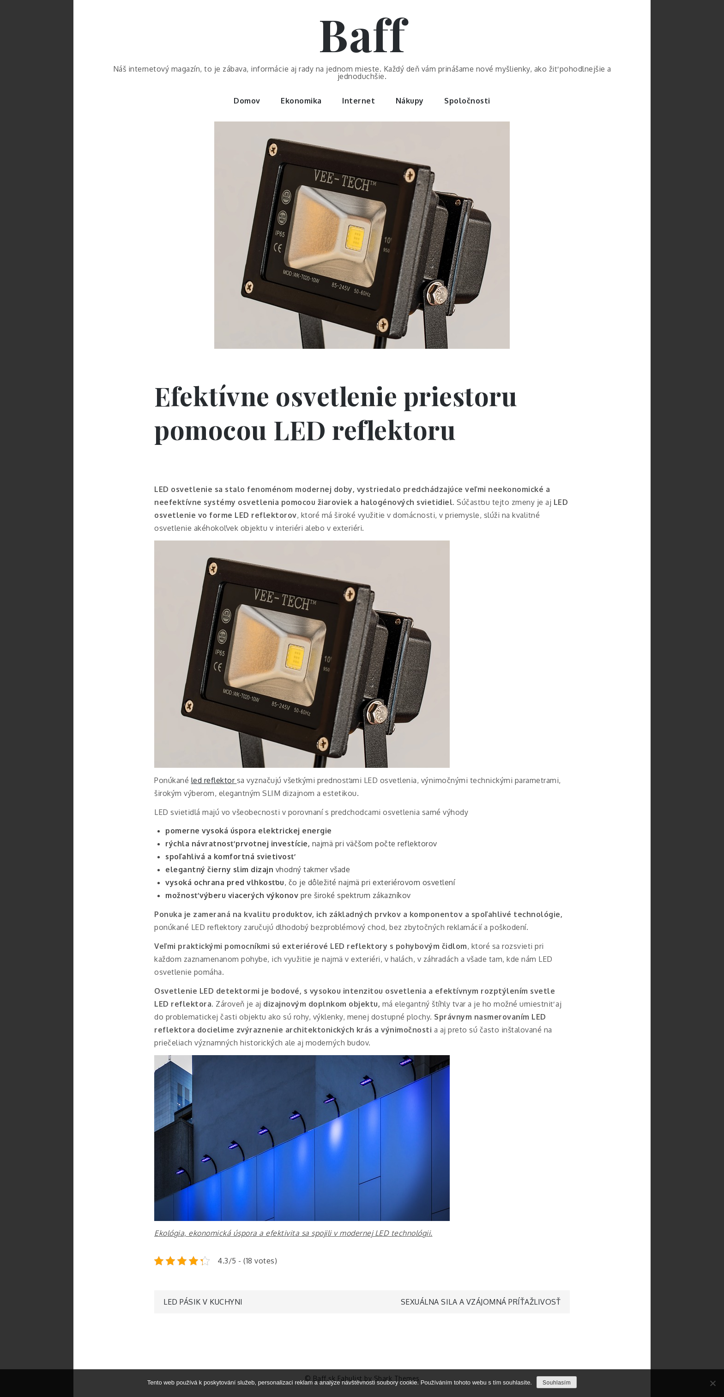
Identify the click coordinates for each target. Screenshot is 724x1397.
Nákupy (410, 100)
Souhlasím (557, 1382)
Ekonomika (301, 100)
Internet (358, 100)
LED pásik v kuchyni (203, 1301)
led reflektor (214, 780)
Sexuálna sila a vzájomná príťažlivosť (481, 1301)
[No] (712, 1383)
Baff (362, 33)
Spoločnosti (467, 100)
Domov (247, 100)
